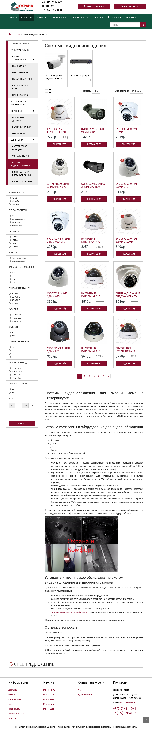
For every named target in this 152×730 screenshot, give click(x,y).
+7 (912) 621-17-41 (52, 4)
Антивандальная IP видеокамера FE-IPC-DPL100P (128, 296)
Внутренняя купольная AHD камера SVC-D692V (92, 296)
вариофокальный (19, 258)
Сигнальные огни (21, 156)
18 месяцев (16, 318)
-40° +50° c (16, 300)
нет (13, 336)
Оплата (11, 694)
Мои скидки (48, 709)
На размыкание (20, 72)
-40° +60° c (16, 303)
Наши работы (14, 709)
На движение (19, 66)
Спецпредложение (80, 17)
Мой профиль (49, 690)
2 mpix (14, 243)
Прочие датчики (20, 95)
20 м (13, 279)
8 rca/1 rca (16, 378)
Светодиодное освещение (19, 148)
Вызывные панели (21, 127)
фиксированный (18, 261)
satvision (15, 204)
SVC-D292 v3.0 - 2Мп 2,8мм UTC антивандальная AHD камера (58, 353)
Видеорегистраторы (22, 181)
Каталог (26, 17)
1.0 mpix (15, 237)
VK (79, 690)
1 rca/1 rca (16, 368)
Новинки (98, 17)
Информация (58, 17)
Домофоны (23, 111)
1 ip (13, 347)
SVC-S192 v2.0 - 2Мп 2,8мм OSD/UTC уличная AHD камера (92, 133)
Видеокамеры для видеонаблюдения (21, 173)
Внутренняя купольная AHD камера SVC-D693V (92, 351)
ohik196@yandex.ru (127, 702)
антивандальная (18, 219)
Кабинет (114, 17)
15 (96, 91)
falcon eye (16, 201)
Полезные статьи (16, 713)
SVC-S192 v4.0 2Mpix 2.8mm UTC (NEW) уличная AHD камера (93, 188)
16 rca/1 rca (17, 371)
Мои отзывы (48, 699)
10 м (13, 272)
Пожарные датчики (22, 79)
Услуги (41, 17)
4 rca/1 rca (16, 375)
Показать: (87, 91)
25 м (13, 282)
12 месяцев (16, 315)
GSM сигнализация (20, 44)
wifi (13, 216)
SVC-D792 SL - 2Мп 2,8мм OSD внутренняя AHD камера (57, 298)
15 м (13, 276)
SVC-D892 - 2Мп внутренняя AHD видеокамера (57, 131)
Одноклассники (85, 694)
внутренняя (16, 222)
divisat (14, 198)
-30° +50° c (16, 297)
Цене (136, 91)
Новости (12, 718)
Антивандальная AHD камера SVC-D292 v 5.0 (58, 186)
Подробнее (59, 144)
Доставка (12, 690)
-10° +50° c (16, 293)
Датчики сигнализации (23, 58)
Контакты (131, 17)
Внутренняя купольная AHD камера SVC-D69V (91, 241)
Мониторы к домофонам (18, 119)
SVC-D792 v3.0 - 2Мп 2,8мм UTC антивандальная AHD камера (127, 188)
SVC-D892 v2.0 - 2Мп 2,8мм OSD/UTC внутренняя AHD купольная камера (59, 243)
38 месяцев (16, 321)
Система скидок (15, 699)
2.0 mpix (15, 247)
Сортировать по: (122, 91)
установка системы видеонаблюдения (70, 612)
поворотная (17, 225)
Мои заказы (48, 694)
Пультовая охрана (20, 50)
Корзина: (129, 6)
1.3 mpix (15, 240)
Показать (22, 423)
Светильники (23, 139)
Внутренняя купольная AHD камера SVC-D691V (126, 351)
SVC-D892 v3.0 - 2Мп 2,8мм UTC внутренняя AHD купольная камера (128, 133)
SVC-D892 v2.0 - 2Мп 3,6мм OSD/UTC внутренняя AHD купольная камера (128, 243)
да (13, 332)
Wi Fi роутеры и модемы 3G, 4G (18, 103)
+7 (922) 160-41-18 (52, 9)
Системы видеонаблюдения (20, 164)
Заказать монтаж (94, 6)
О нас (10, 704)
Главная (12, 17)
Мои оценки (48, 704)
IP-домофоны (18, 133)
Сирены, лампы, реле (20, 87)
